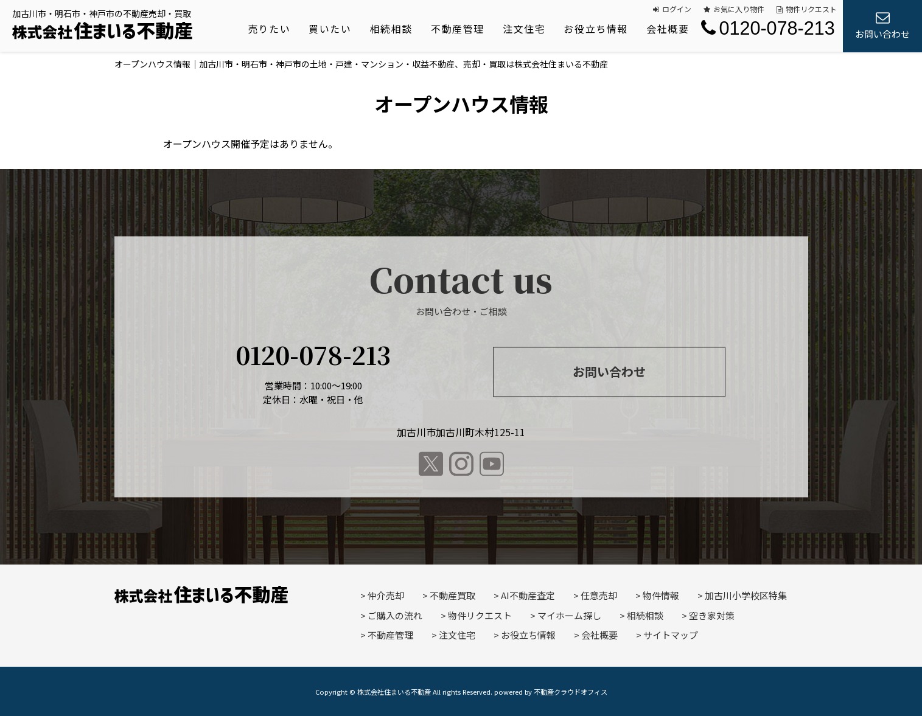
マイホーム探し (569, 615)
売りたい (269, 28)
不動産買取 (452, 595)
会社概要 (667, 28)
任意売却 (599, 595)
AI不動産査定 (528, 595)
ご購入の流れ (395, 615)
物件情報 (661, 595)
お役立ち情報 (596, 28)
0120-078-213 (767, 28)
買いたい (330, 28)
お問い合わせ (609, 371)
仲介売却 (386, 595)
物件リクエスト (807, 9)
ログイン (672, 9)
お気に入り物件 (734, 9)
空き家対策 (712, 615)
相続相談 (391, 28)
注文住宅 (524, 28)
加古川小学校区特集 (746, 595)
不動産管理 (457, 28)
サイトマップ (670, 634)
